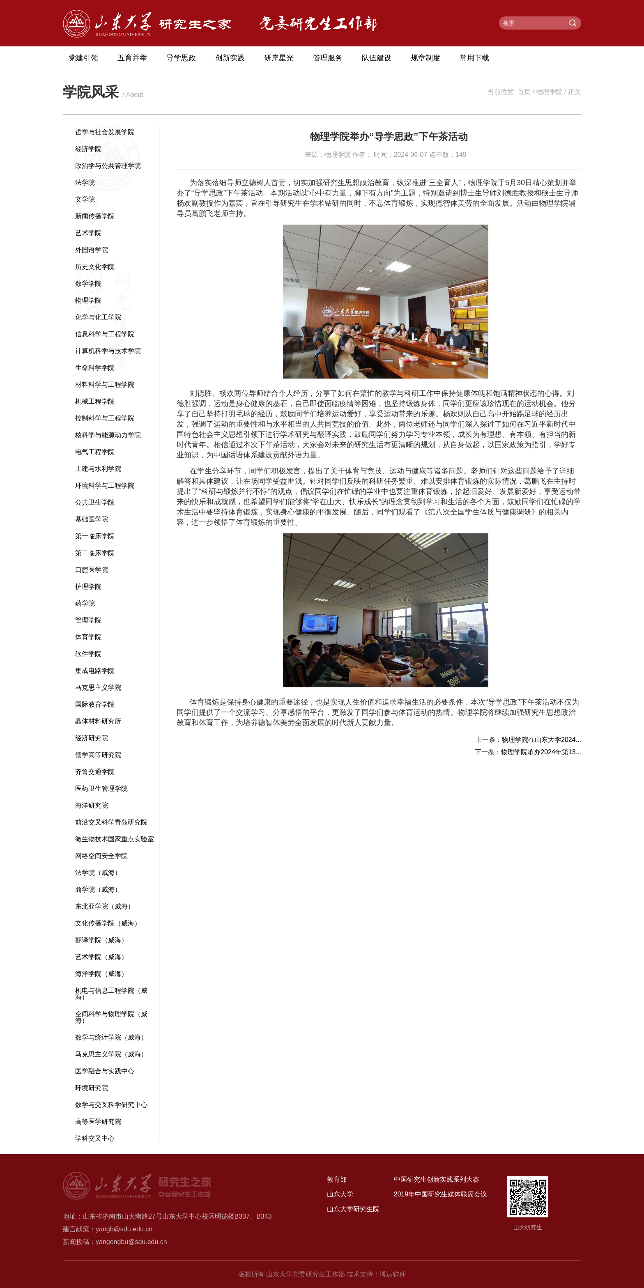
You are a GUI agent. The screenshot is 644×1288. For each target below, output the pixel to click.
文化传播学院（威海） (108, 923)
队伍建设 (376, 58)
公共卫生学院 (95, 502)
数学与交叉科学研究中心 (111, 1104)
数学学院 (88, 283)
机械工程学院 (95, 401)
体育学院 (88, 637)
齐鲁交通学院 (95, 771)
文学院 (85, 199)
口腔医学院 (91, 569)
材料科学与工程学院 (104, 384)
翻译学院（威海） (101, 940)
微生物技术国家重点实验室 (114, 839)
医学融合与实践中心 (104, 1071)
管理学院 (88, 620)
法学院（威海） (98, 872)
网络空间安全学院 (101, 855)
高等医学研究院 (98, 1121)
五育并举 (132, 58)
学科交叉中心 (95, 1138)
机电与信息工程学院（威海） (111, 994)
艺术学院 (88, 233)
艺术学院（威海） (101, 956)
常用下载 (474, 58)
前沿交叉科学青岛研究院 (111, 822)
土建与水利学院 (98, 468)
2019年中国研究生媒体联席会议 (441, 1194)
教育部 (337, 1179)
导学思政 (181, 58)
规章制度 (425, 58)
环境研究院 (91, 1087)
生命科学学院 (95, 367)
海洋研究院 (91, 805)
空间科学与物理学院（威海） (111, 1017)
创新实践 (230, 58)
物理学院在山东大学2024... (541, 739)
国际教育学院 (95, 704)
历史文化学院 (95, 266)
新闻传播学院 (95, 216)
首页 (524, 91)
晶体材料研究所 (98, 721)
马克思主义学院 (98, 687)
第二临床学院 (95, 552)
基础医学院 (91, 519)
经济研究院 (91, 738)
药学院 (85, 603)
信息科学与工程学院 (104, 334)
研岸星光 (279, 58)
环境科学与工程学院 (104, 485)
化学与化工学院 (98, 317)
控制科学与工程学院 (104, 418)
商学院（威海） (98, 889)
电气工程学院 (95, 451)
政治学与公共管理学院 (108, 165)
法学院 (85, 182)
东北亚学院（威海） (104, 906)
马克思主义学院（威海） (111, 1054)
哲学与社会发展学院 (104, 132)
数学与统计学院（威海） (111, 1037)
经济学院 (88, 148)
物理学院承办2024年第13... (541, 751)
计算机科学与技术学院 (108, 350)
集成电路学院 (95, 670)
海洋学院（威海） (101, 973)
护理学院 (88, 586)
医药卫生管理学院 (101, 788)
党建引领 (83, 58)
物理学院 (549, 91)
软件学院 (88, 653)
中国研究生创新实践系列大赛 (436, 1179)
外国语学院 (91, 249)
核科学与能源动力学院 (108, 435)
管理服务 (328, 58)
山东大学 (340, 1194)
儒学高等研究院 (98, 754)
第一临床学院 (95, 536)
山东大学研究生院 (353, 1208)
